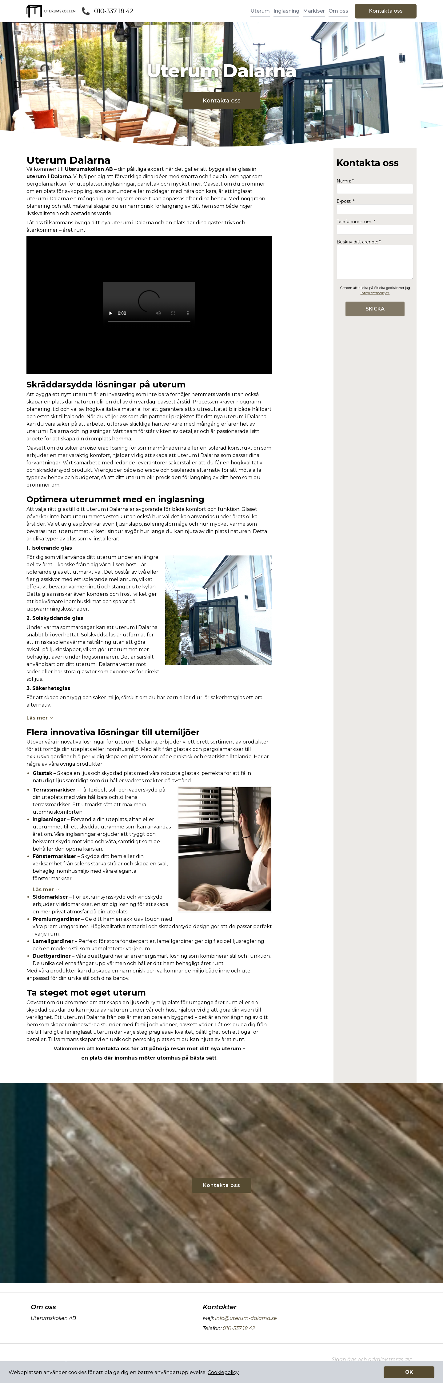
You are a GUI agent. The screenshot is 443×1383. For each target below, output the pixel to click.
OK (409, 1372)
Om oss (338, 11)
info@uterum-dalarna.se (245, 1318)
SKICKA (375, 309)
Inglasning (286, 11)
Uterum (260, 11)
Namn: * (375, 186)
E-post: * (375, 206)
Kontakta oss (386, 11)
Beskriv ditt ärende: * (375, 259)
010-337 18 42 (114, 11)
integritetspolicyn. (375, 293)
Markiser (314, 11)
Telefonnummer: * (375, 227)
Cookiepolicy (223, 1372)
